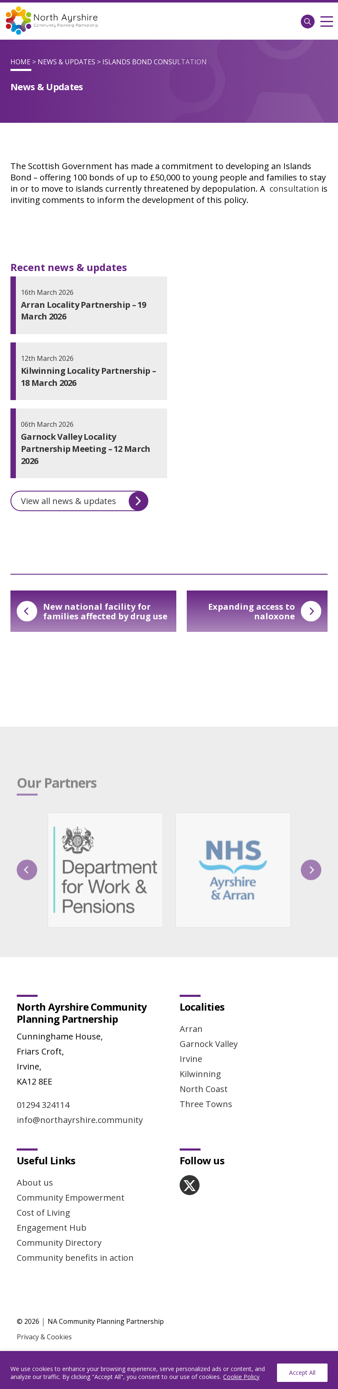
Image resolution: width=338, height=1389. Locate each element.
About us (35, 1182)
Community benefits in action (75, 1257)
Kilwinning (200, 1074)
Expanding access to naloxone (264, 611)
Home (20, 61)
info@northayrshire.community (80, 1119)
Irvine (191, 1059)
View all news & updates (84, 501)
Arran (191, 1028)
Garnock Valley (209, 1043)
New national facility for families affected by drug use (92, 611)
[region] (169, 1370)
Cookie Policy (241, 1377)
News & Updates (66, 61)
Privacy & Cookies (44, 1336)
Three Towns (206, 1104)
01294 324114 (43, 1104)
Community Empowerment (71, 1197)
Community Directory (59, 1242)
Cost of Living (43, 1212)
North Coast (204, 1089)
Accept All (302, 1372)
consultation (294, 188)
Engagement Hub (51, 1227)
